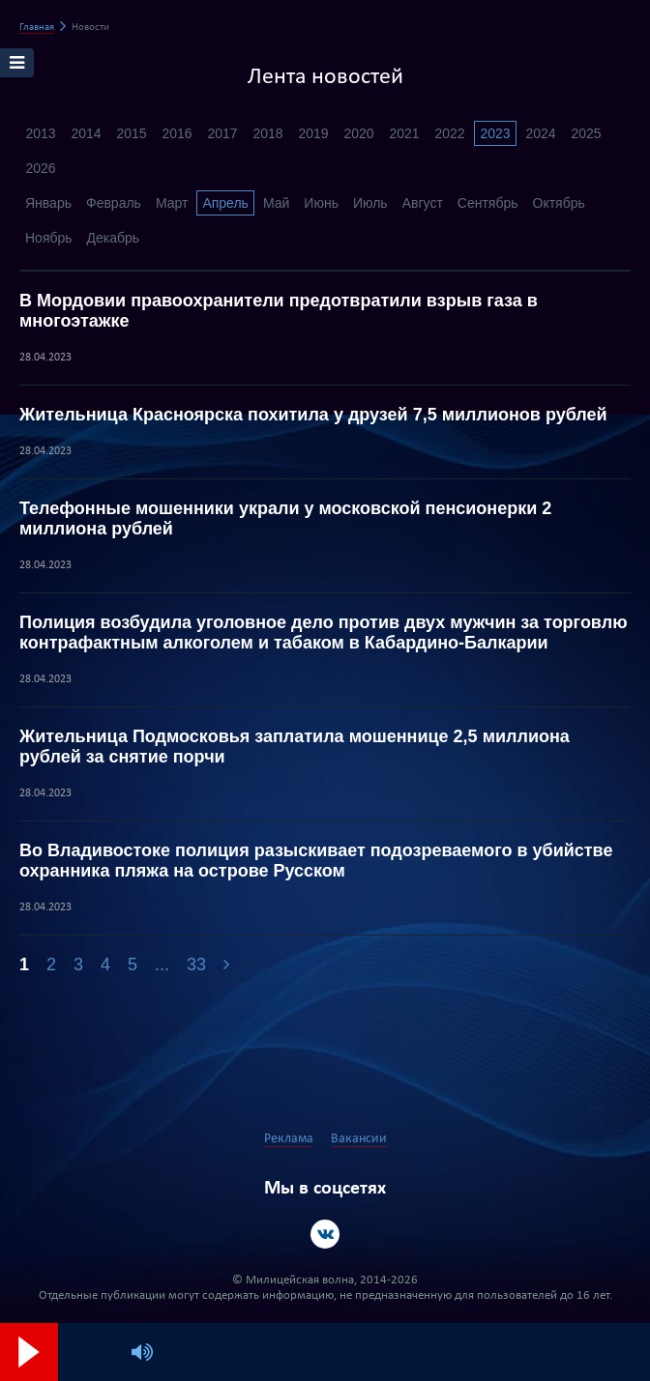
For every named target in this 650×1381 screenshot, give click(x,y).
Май (276, 203)
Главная (36, 27)
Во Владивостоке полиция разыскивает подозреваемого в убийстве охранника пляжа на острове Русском (315, 860)
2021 (404, 133)
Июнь (321, 203)
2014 (86, 133)
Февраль (113, 203)
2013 (40, 133)
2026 (40, 168)
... (162, 964)
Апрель (225, 203)
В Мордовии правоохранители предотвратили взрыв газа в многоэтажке (278, 311)
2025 (586, 133)
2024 (540, 133)
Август (422, 203)
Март (172, 203)
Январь (48, 203)
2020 (358, 133)
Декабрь (113, 237)
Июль (370, 203)
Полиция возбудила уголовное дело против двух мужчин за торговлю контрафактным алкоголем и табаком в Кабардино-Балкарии (323, 632)
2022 (449, 133)
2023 (495, 133)
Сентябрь (488, 203)
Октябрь (559, 203)
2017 (222, 133)
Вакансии (359, 1139)
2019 (313, 133)
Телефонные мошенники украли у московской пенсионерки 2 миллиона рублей (285, 518)
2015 (131, 133)
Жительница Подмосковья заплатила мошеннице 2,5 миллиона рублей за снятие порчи (294, 746)
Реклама (288, 1139)
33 (196, 964)
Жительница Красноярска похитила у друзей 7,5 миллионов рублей (313, 414)
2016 (177, 133)
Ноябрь (49, 237)
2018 (267, 133)
